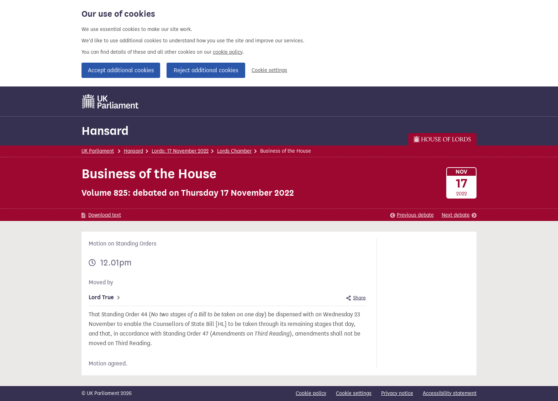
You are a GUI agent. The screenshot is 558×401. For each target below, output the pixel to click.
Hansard (104, 130)
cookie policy (227, 52)
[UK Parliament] (110, 101)
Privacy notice (397, 393)
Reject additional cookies (206, 70)
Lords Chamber (234, 151)
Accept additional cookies (121, 70)
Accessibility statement (450, 393)
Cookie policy (311, 393)
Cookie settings (269, 70)
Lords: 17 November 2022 (180, 151)
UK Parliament (97, 151)
